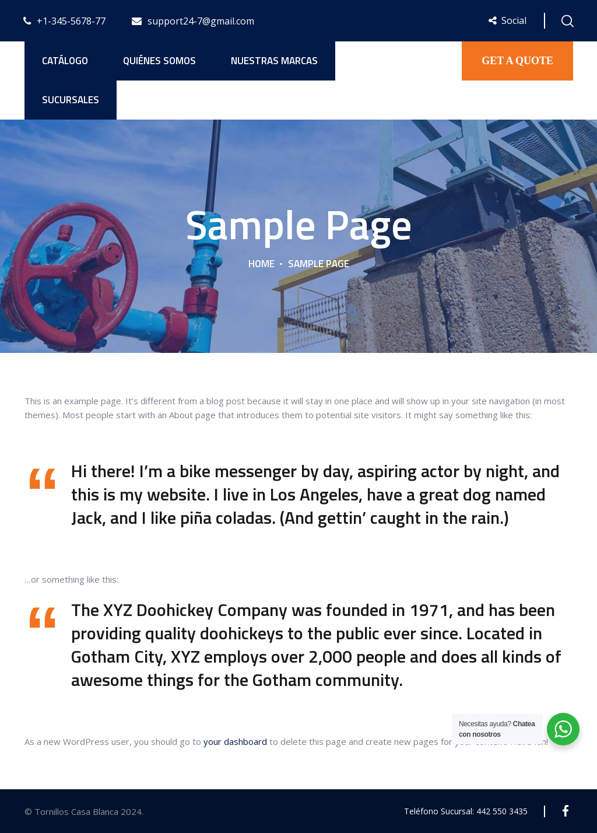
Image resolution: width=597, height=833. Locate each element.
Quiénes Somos (159, 60)
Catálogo (65, 60)
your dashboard (235, 741)
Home (261, 263)
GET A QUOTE (517, 60)
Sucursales (70, 99)
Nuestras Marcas (274, 60)
